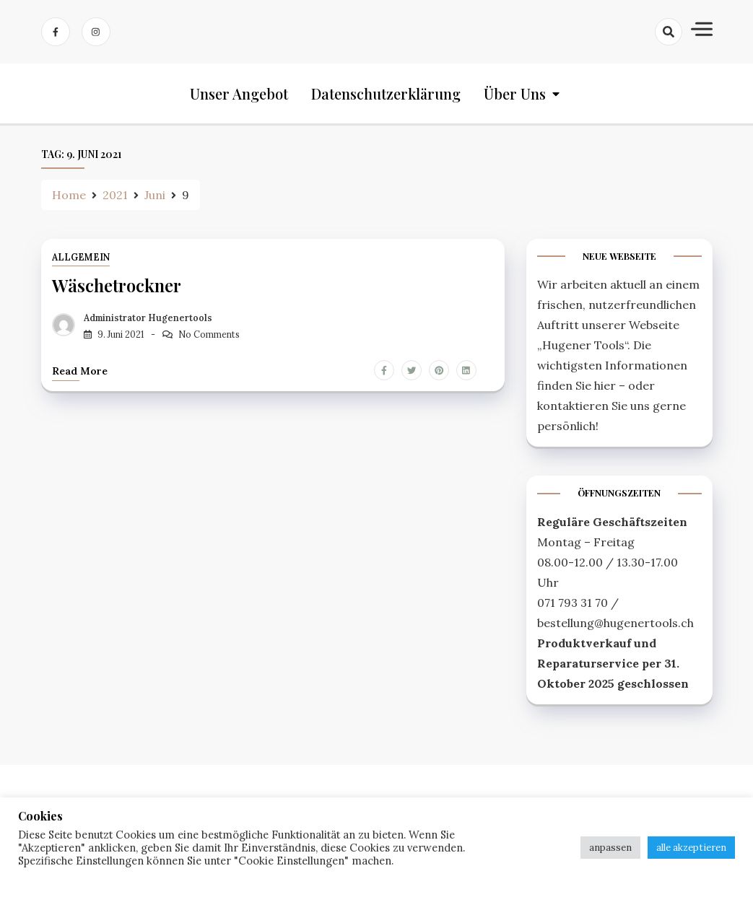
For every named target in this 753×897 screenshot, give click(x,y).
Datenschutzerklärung (386, 93)
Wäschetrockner (116, 285)
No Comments (209, 334)
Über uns (515, 93)
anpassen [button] (610, 847)
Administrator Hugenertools (148, 317)
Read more (80, 370)
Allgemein (81, 257)
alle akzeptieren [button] (691, 847)
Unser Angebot (239, 93)
